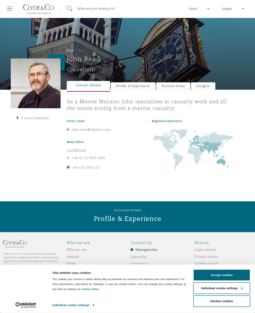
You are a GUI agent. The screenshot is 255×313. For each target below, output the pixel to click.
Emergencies (146, 250)
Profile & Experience (133, 86)
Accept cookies (222, 275)
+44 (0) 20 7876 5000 (88, 158)
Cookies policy (206, 264)
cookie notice (127, 284)
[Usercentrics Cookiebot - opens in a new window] (25, 305)
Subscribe (138, 257)
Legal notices (205, 250)
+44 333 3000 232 (86, 167)
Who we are (77, 250)
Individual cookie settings (70, 305)
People (70, 50)
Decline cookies (221, 301)
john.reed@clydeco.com (91, 130)
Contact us (139, 264)
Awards (73, 257)
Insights (203, 86)
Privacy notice (206, 257)
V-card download (35, 118)
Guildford (76, 150)
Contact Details (88, 85)
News (71, 264)
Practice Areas (173, 86)
